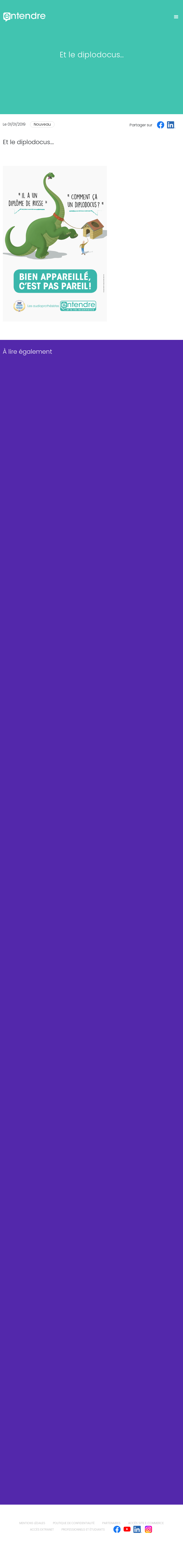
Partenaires (111, 1523)
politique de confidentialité (74, 1523)
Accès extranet (42, 1529)
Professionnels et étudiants (83, 1529)
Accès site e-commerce (146, 1523)
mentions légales (32, 1523)
